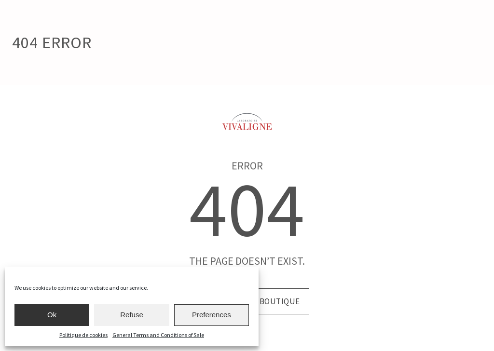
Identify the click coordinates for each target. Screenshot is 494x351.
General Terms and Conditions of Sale (158, 334)
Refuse (131, 314)
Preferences (211, 314)
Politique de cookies (83, 334)
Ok (51, 314)
